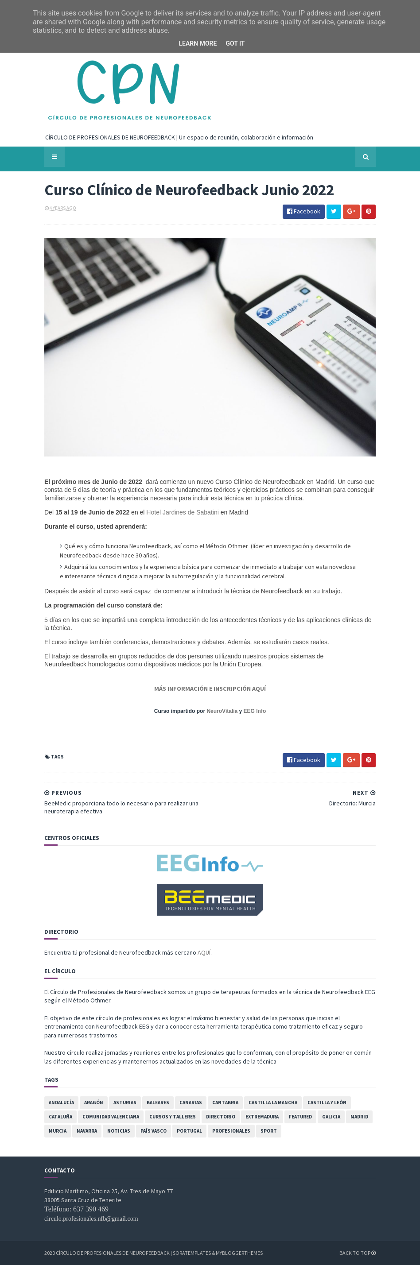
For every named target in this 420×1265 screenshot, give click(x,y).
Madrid (359, 1117)
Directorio (220, 1117)
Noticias (118, 1131)
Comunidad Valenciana (110, 1117)
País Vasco (153, 1131)
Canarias (190, 1102)
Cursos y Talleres (172, 1117)
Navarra (87, 1131)
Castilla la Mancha (273, 1102)
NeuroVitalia (221, 711)
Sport (269, 1131)
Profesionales (231, 1131)
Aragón (93, 1102)
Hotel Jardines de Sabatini (183, 512)
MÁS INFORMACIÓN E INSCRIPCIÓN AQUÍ (210, 688)
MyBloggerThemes (239, 1253)
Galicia (331, 1117)
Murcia (57, 1131)
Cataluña (60, 1117)
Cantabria (225, 1102)
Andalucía (61, 1102)
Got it (235, 43)
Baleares (158, 1102)
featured (300, 1117)
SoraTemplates (192, 1253)
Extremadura (262, 1117)
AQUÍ (204, 952)
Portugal (189, 1131)
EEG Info (255, 711)
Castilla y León (326, 1102)
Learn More (198, 43)
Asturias (124, 1102)
